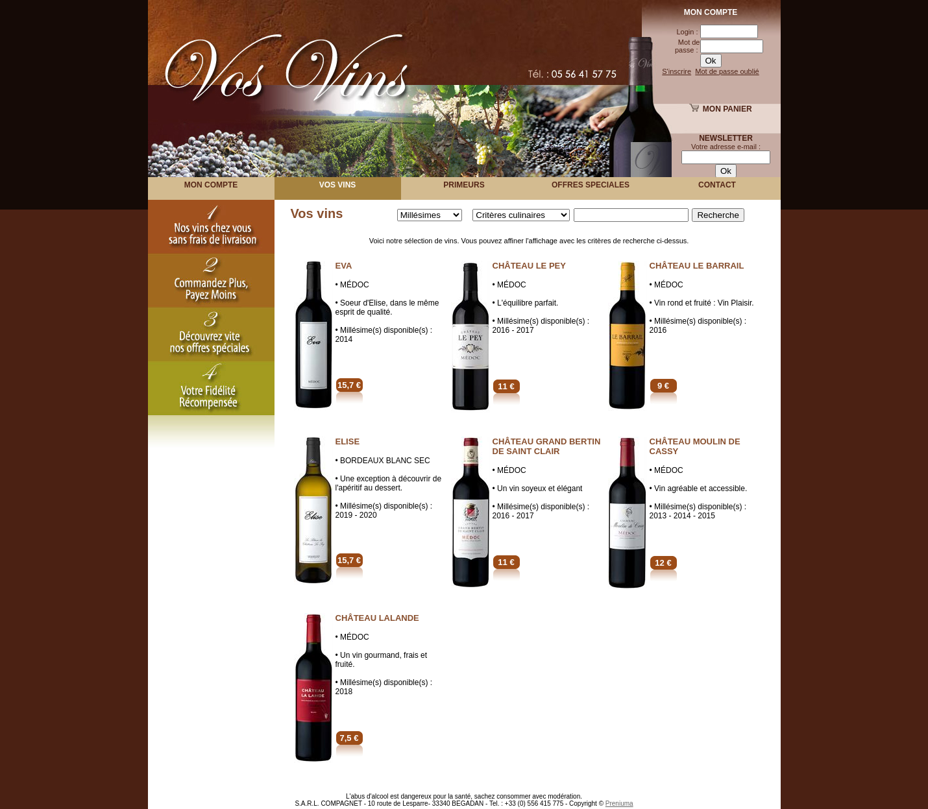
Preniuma (619, 803)
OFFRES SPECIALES (590, 184)
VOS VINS (337, 184)
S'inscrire (676, 71)
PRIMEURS (463, 184)
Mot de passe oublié (727, 71)
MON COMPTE (211, 184)
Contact (717, 184)
